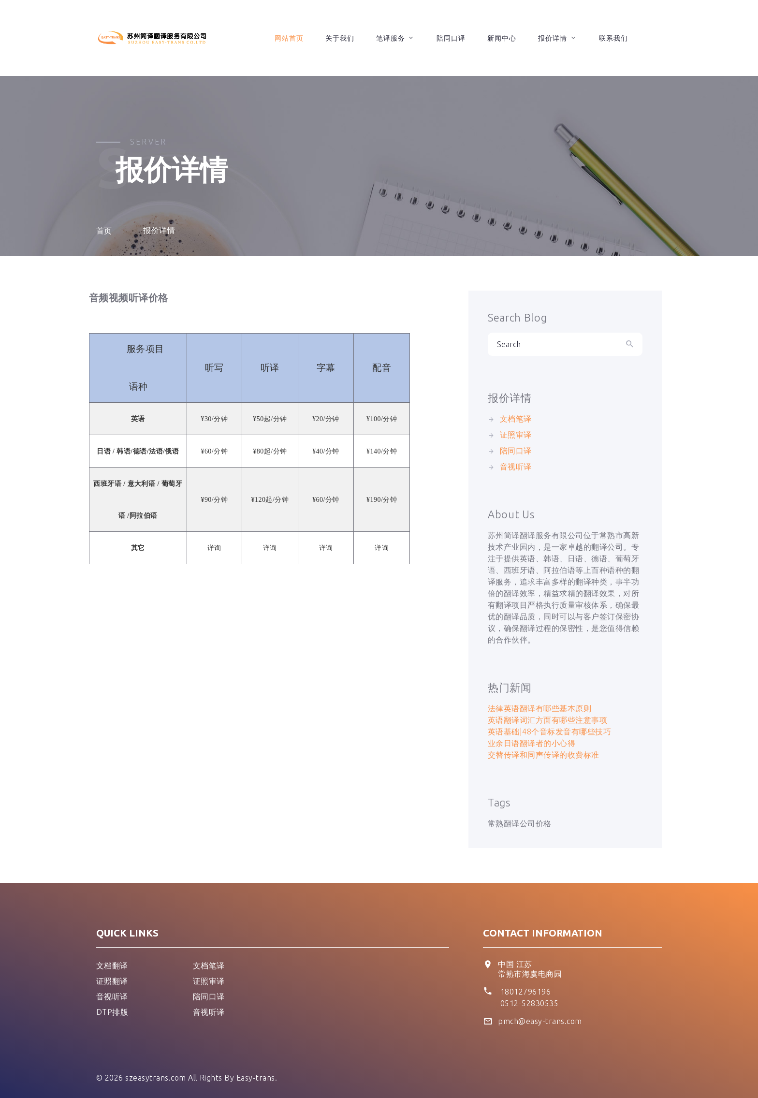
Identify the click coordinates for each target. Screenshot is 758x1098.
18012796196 (525, 991)
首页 (104, 230)
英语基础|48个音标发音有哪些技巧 (549, 731)
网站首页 (289, 38)
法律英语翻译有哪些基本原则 (539, 708)
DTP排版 (112, 1012)
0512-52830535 (529, 1003)
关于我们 (339, 38)
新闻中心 (501, 38)
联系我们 (613, 38)
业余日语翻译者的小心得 (531, 743)
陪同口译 (451, 38)
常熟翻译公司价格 (520, 823)
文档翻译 (112, 965)
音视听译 (516, 466)
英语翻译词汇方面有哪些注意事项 (547, 720)
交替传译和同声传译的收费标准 (543, 754)
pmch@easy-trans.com (540, 1021)
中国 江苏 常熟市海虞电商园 (530, 969)
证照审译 (516, 434)
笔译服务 (390, 38)
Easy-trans (255, 1077)
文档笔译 (516, 418)
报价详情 (552, 38)
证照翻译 (112, 981)
